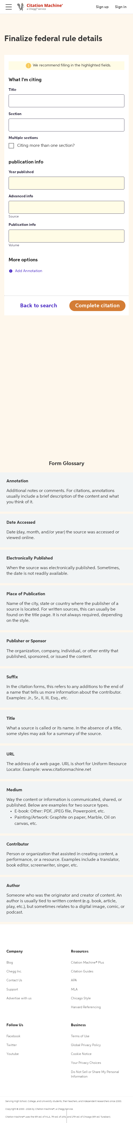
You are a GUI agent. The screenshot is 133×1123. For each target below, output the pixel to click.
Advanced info (21, 196)
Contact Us (14, 980)
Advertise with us (18, 998)
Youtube (12, 1054)
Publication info (22, 225)
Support (12, 989)
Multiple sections (23, 138)
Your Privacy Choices (86, 1063)
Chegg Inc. (14, 971)
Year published (21, 172)
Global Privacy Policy (86, 1045)
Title (12, 90)
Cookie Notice (81, 1054)
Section (15, 114)
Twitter (11, 1045)
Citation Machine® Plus (87, 962)
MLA (74, 989)
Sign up (102, 7)
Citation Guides (82, 971)
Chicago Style (81, 998)
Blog (9, 962)
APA (74, 980)
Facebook (13, 1036)
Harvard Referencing (86, 1007)
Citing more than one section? (46, 146)
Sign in (121, 7)
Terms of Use (80, 1036)
